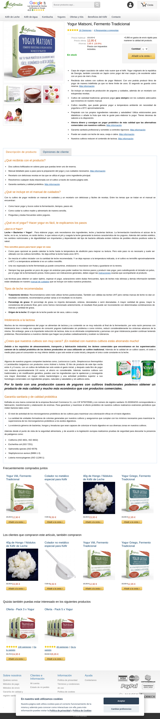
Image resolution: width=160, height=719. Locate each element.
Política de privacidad (67, 680)
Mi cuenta (34, 683)
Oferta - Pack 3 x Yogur (20, 609)
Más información (86, 86)
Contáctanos (91, 680)
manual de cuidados (40, 281)
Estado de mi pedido (39, 687)
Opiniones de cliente (56, 152)
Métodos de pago (11, 684)
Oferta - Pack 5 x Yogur (59, 609)
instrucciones (105, 273)
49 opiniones (62, 647)
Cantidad (136, 49)
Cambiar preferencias (121, 709)
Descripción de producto (21, 152)
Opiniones (85, 30)
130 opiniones (24, 647)
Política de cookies (66, 692)
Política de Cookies (82, 710)
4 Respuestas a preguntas (106, 30)
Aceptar (121, 701)
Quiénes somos (10, 680)
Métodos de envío (11, 688)
